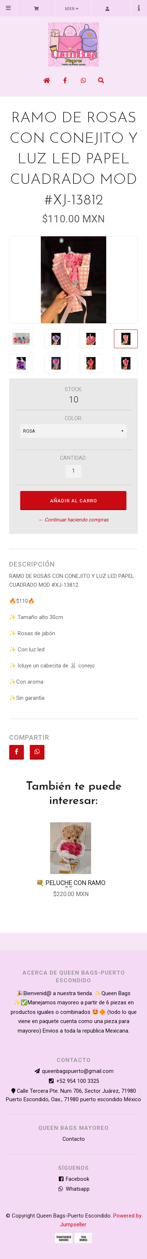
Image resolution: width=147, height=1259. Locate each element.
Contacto (73, 1139)
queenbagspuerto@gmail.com (78, 1071)
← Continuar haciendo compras (73, 520)
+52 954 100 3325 (77, 1081)
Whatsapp (74, 1189)
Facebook (73, 1179)
